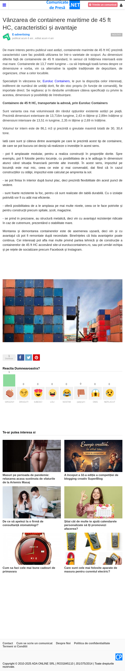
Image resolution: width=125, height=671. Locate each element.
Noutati (116, 35)
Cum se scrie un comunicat (34, 643)
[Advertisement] (62, 606)
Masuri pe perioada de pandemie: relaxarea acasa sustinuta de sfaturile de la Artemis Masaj (29, 478)
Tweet (28, 357)
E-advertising (21, 34)
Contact (8, 643)
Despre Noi (63, 643)
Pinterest (36, 357)
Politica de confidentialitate (92, 643)
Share (20, 357)
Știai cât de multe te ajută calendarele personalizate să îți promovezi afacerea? (90, 525)
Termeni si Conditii (15, 646)
